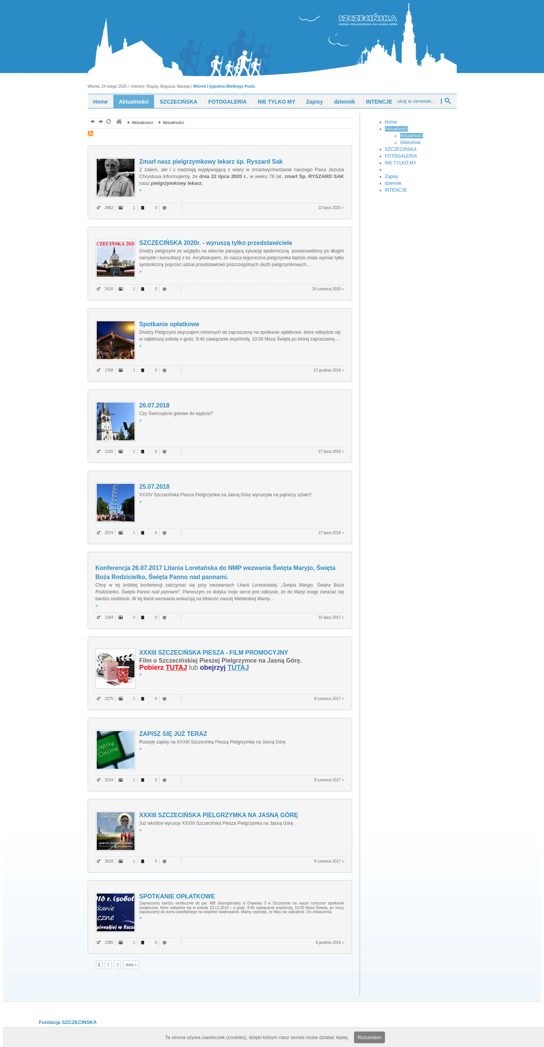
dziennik (344, 102)
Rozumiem (369, 1037)
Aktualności (133, 102)
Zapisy (314, 102)
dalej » (131, 965)
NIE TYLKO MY (276, 102)
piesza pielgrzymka (381, 18)
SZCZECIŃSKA (179, 102)
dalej (100, 122)
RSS (91, 134)
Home (100, 102)
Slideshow (410, 142)
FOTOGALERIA (227, 102)
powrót (91, 122)
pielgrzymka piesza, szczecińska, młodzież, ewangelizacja (118, 122)
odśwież (108, 122)
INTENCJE (379, 102)
